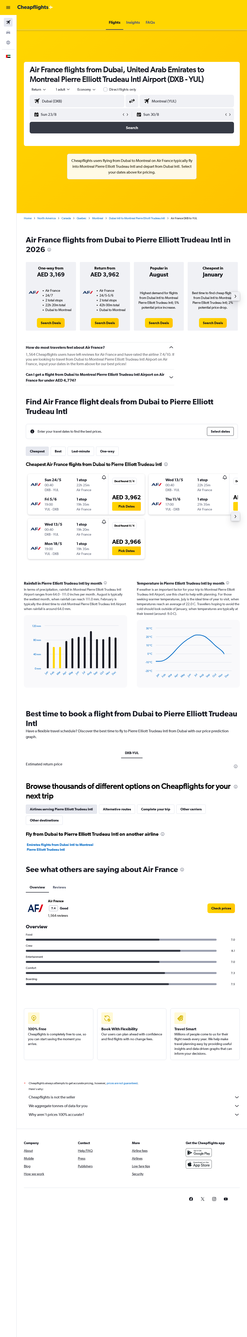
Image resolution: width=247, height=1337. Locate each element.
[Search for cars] (8, 32)
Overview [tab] (37, 887)
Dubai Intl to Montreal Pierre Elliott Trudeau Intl (137, 218)
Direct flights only (122, 89)
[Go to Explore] (8, 42)
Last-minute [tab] (81, 451)
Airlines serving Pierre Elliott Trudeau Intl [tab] (61, 809)
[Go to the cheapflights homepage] (35, 7)
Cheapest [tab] (37, 451)
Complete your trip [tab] (155, 809)
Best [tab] (58, 451)
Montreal (97, 218)
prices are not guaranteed (122, 1083)
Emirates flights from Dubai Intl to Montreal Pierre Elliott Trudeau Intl (60, 847)
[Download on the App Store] (199, 1164)
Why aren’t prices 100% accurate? (134, 1115)
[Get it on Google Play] (199, 1152)
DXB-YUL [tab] (132, 753)
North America (46, 218)
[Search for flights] (8, 22)
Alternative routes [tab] (117, 809)
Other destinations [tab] (44, 820)
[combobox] (86, 89)
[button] (8, 7)
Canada (66, 218)
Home (28, 218)
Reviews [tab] (59, 887)
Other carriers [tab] (191, 809)
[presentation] (49, 249)
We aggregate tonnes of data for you (134, 1106)
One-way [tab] (107, 451)
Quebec (81, 218)
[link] (51, 323)
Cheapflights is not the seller (134, 1097)
